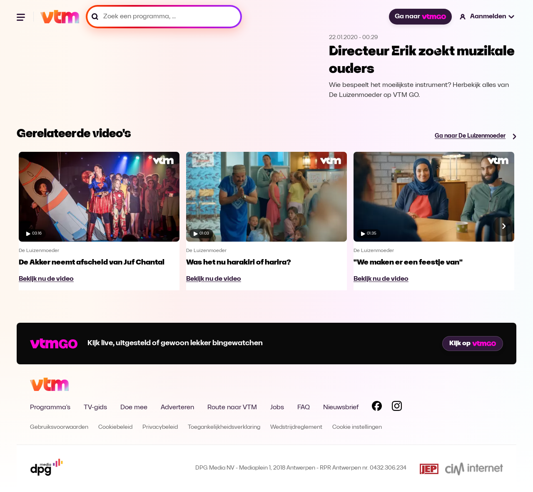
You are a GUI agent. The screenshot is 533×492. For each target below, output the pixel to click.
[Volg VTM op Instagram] (397, 407)
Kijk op (472, 343)
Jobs (277, 407)
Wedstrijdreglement (296, 427)
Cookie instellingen (357, 427)
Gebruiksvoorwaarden (59, 427)
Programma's (50, 407)
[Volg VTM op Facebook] (377, 407)
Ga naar (420, 16)
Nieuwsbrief (341, 407)
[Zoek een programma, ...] (163, 17)
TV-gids (95, 407)
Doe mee (133, 407)
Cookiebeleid (115, 427)
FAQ (303, 407)
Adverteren (177, 407)
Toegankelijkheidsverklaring (224, 427)
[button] (487, 17)
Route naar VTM (232, 407)
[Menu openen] (22, 17)
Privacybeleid (160, 427)
